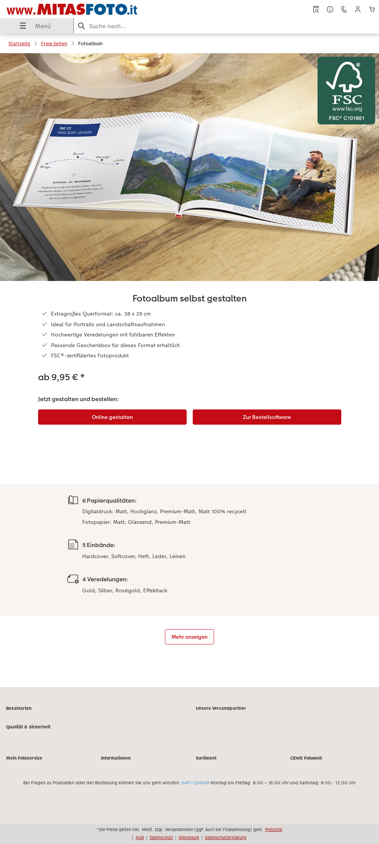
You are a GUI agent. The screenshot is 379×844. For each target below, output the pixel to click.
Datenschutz (161, 837)
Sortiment (206, 758)
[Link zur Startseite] (72, 9)
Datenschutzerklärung (225, 837)
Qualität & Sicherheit (28, 727)
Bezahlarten (19, 708)
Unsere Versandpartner (221, 708)
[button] (358, 9)
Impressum (189, 837)
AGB (140, 837)
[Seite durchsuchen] (226, 26)
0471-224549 (195, 783)
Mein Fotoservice (24, 758)
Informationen (116, 758)
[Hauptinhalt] (189, 370)
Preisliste (273, 830)
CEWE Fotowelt (306, 758)
